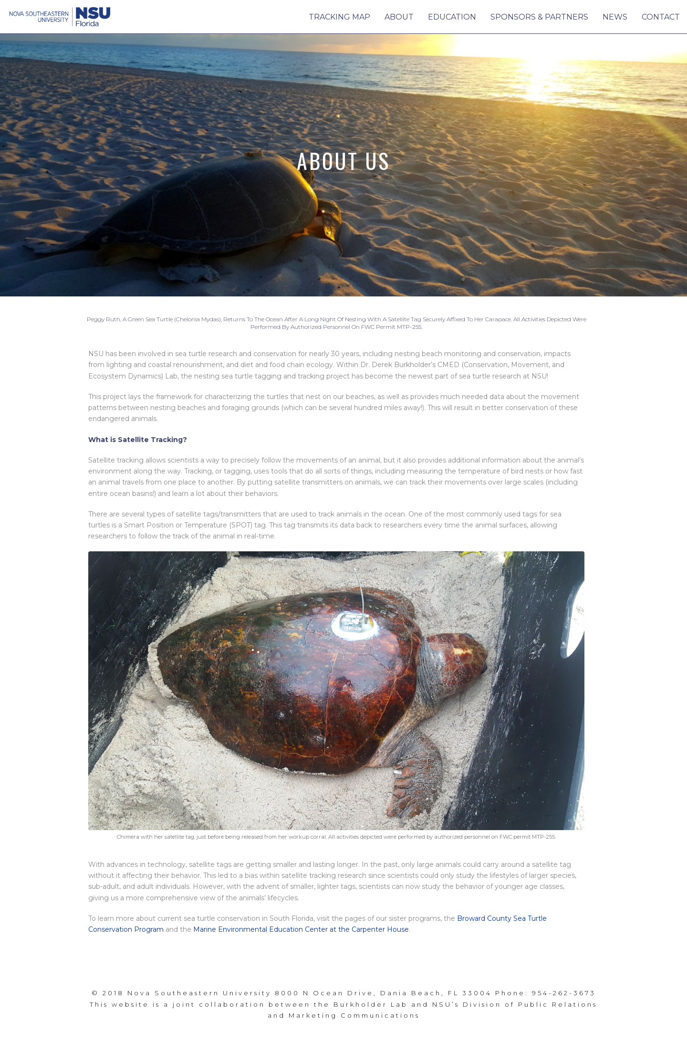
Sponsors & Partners (539, 16)
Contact (661, 16)
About (399, 16)
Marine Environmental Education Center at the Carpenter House (301, 929)
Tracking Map (339, 16)
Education (452, 16)
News (615, 16)
